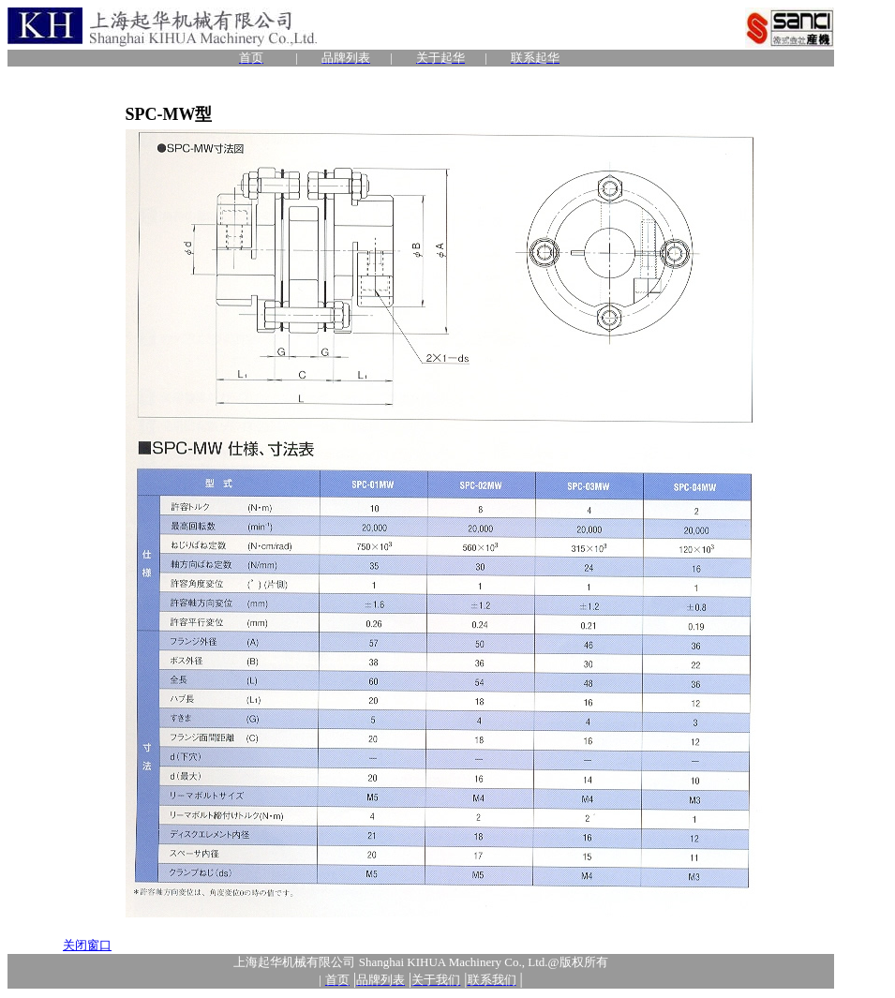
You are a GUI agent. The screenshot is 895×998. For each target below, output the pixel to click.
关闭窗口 (87, 945)
